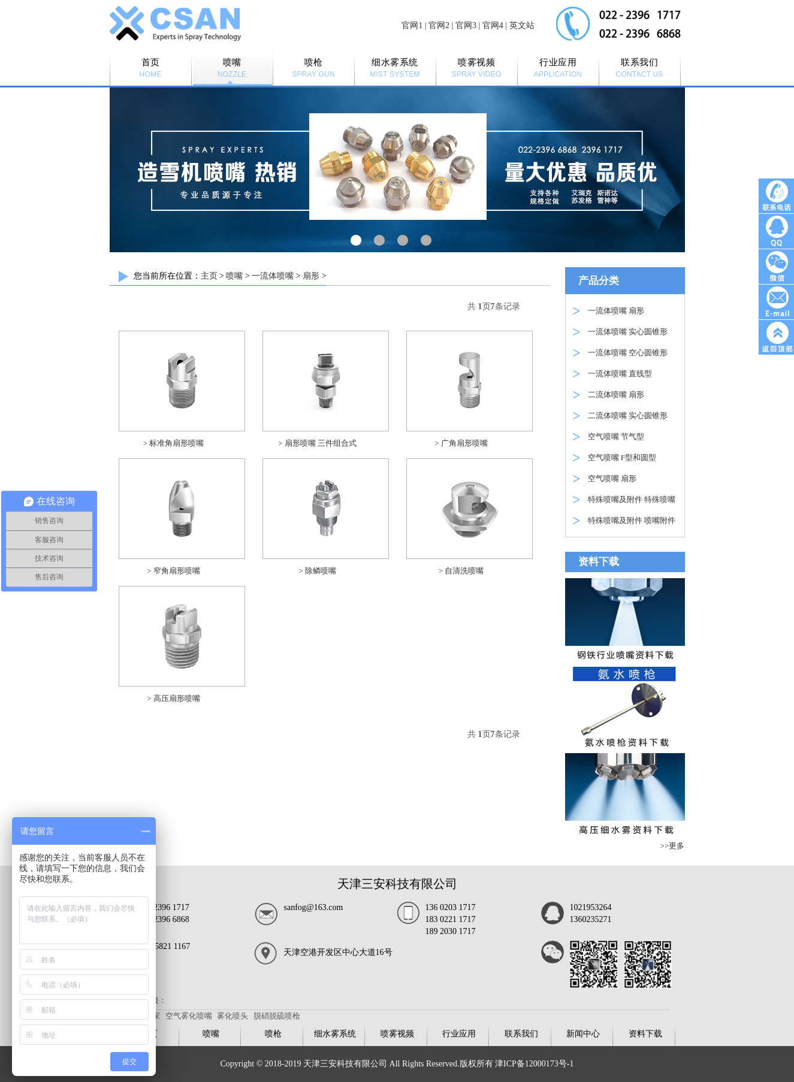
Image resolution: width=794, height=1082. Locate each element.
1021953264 (591, 907)
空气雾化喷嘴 (188, 1015)
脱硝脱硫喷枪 (276, 1015)
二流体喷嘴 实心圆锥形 (628, 415)
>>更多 (672, 845)
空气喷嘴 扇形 (612, 478)
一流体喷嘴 (273, 275)
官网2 (438, 25)
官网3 (465, 25)
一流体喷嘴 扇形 (616, 310)
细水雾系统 (335, 1033)
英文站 (522, 25)
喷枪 (273, 1033)
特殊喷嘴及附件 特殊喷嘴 (631, 499)
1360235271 (591, 919)
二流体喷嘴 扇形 (616, 394)
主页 (209, 275)
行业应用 (459, 1033)
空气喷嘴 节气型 (616, 436)
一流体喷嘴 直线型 (620, 373)
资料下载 (645, 1033)
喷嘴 (234, 275)
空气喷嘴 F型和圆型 (622, 457)
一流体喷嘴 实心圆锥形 (628, 331)
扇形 (311, 275)
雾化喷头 (232, 1015)
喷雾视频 (397, 1033)
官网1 (411, 25)
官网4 (492, 25)
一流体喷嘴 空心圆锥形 (628, 352)
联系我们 (521, 1033)
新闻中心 (583, 1033)
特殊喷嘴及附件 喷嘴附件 (631, 520)
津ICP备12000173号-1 (534, 1063)
